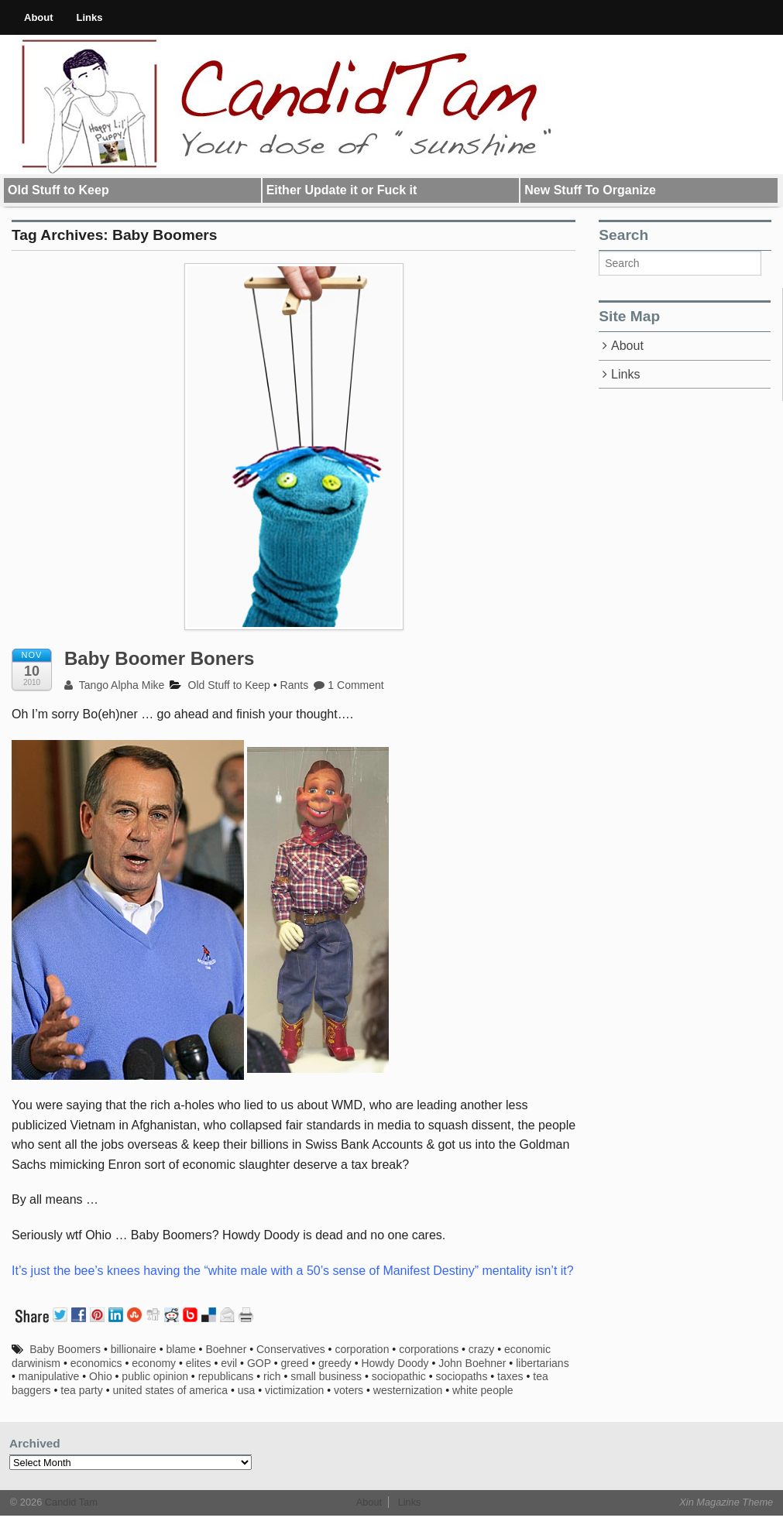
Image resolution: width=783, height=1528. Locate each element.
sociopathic (399, 1376)
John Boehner (472, 1363)
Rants (294, 685)
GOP (259, 1363)
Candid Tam (70, 1502)
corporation (362, 1349)
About (38, 17)
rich (272, 1376)
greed (294, 1363)
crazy (481, 1349)
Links (90, 17)
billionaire (133, 1349)
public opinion (155, 1376)
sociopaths (461, 1376)
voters (348, 1390)
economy (154, 1363)
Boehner (225, 1349)
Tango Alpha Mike (114, 685)
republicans (226, 1376)
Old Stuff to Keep (58, 190)
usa (247, 1390)
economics (96, 1363)
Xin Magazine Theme (726, 1502)
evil (229, 1363)
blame (181, 1349)
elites (198, 1363)
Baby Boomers (65, 1349)
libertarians (542, 1363)
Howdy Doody (394, 1363)
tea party (81, 1390)
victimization (294, 1390)
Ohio (100, 1376)
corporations (428, 1349)
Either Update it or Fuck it (341, 190)
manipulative (49, 1376)
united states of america (170, 1390)
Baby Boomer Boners (159, 658)
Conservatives (290, 1349)
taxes (510, 1376)
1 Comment (349, 685)
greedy (335, 1363)
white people (482, 1390)
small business (326, 1376)
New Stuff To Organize (589, 190)
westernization (408, 1390)
